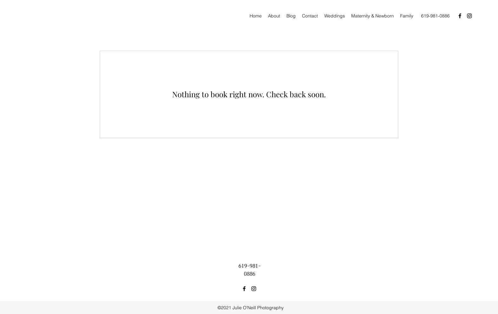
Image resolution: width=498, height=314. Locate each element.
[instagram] (469, 16)
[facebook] (460, 16)
